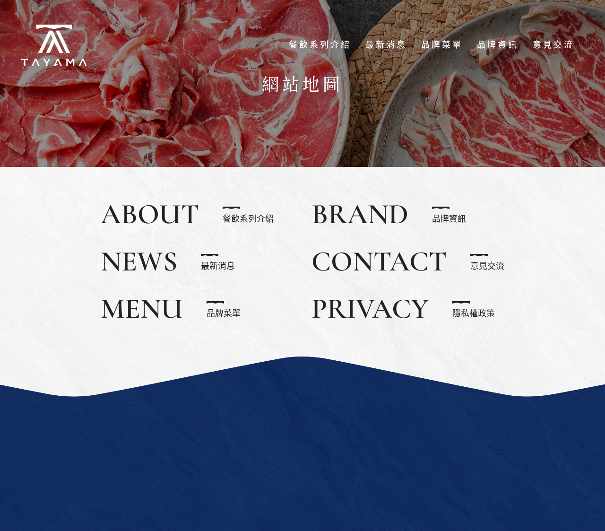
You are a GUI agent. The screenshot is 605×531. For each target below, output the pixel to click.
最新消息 (386, 45)
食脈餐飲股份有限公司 (54, 45)
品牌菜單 (442, 45)
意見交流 (553, 45)
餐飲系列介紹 (320, 45)
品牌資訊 (498, 45)
